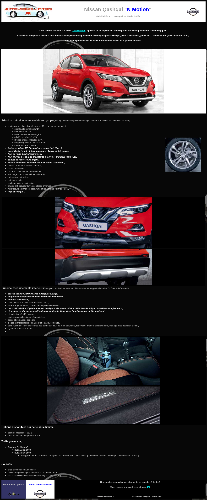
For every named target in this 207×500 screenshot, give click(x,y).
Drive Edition (78, 30)
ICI (148, 487)
